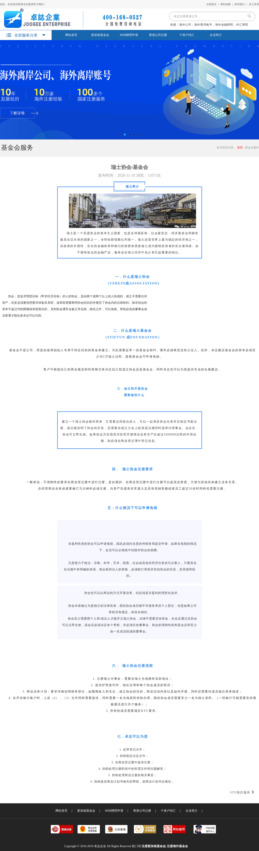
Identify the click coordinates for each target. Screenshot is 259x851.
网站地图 (225, 4)
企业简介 (216, 35)
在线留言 (211, 4)
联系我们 (240, 4)
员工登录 (254, 4)
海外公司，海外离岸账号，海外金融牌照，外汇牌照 (213, 24)
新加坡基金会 (100, 35)
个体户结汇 (186, 35)
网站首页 (71, 35)
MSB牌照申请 (129, 35)
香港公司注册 (158, 35)
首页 (240, 147)
